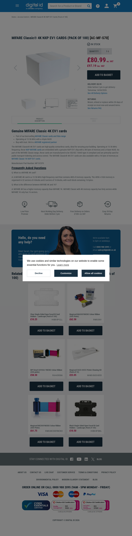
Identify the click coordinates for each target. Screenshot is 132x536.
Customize (66, 273)
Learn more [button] (63, 265)
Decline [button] (39, 273)
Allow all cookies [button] (93, 273)
